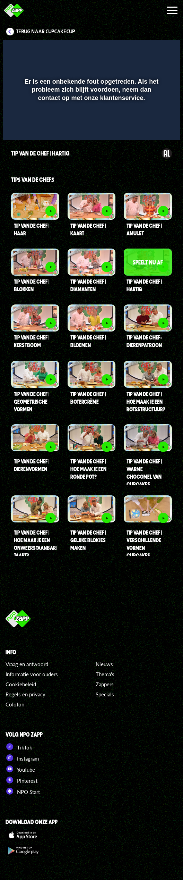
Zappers (105, 684)
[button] (157, 49)
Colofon (15, 704)
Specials (105, 694)
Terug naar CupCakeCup (45, 31)
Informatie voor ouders (32, 674)
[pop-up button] (143, 49)
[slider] (90, 131)
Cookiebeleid (21, 684)
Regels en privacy (25, 694)
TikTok (19, 747)
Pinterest (21, 780)
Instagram (22, 758)
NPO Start (23, 791)
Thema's (105, 674)
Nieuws (104, 664)
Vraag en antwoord (27, 664)
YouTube (20, 769)
